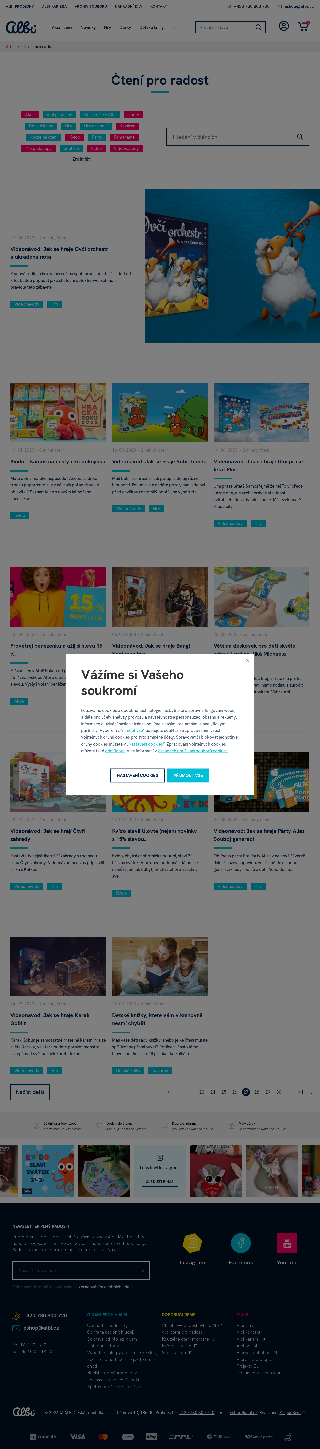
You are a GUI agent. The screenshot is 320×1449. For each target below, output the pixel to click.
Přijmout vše (131, 730)
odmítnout (115, 750)
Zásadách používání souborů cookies (193, 750)
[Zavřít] (247, 660)
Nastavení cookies (146, 744)
